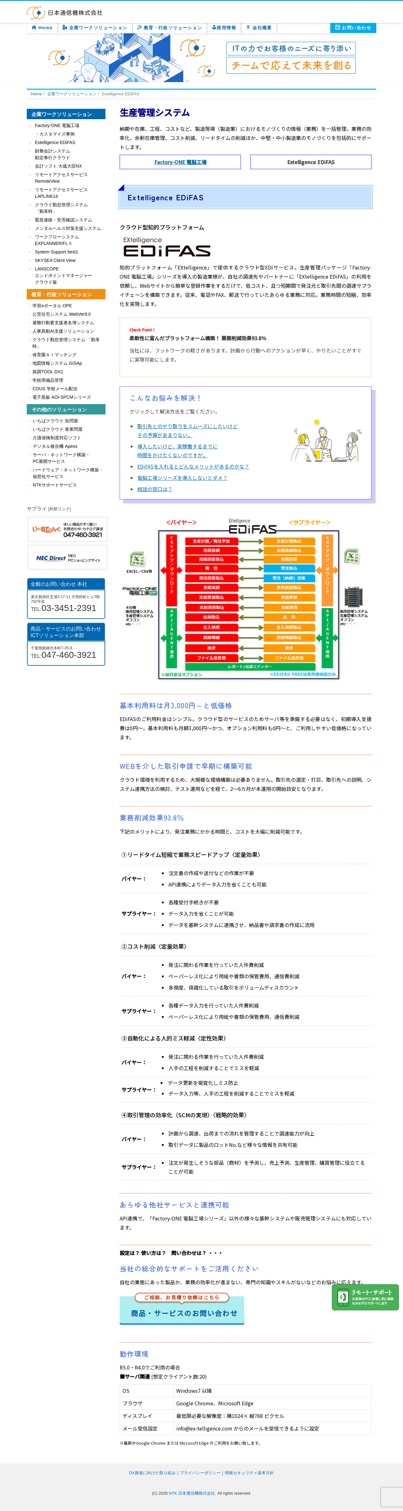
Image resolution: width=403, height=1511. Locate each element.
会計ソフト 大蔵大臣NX (58, 166)
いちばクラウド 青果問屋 (57, 429)
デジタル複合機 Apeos (55, 446)
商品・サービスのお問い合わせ (184, 1307)
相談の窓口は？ (155, 489)
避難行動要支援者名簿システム (63, 322)
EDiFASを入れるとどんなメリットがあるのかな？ (193, 466)
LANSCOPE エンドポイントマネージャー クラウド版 (63, 275)
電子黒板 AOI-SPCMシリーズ (61, 397)
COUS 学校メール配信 (54, 388)
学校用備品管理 (47, 380)
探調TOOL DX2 (47, 371)
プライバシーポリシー (200, 1472)
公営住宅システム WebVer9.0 (61, 314)
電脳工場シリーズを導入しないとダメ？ (182, 477)
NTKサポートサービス (55, 484)
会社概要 (259, 27)
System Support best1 (56, 251)
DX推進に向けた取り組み (152, 1472)
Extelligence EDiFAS (55, 142)
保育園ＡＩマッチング (54, 354)
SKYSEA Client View (55, 260)
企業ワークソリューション (95, 27)
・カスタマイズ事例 (55, 133)
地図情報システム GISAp (57, 363)
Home (42, 27)
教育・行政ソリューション (169, 27)
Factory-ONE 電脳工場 (180, 162)
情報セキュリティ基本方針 (249, 1472)
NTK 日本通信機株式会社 (192, 1493)
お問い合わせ (353, 27)
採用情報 (224, 27)
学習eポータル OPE (52, 305)
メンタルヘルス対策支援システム (68, 228)
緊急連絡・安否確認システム (63, 219)
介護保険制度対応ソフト (57, 437)
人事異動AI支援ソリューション (63, 331)
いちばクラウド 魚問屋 (55, 420)
